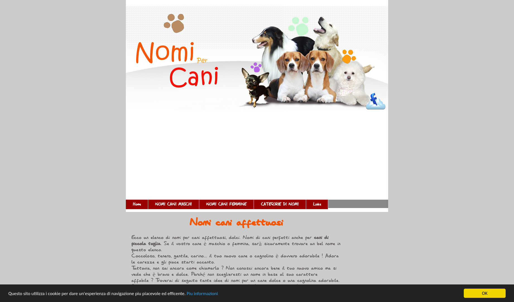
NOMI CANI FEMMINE (226, 204)
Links (317, 204)
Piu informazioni (202, 293)
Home (137, 204)
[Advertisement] (257, 158)
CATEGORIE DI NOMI (280, 204)
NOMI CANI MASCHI (173, 204)
